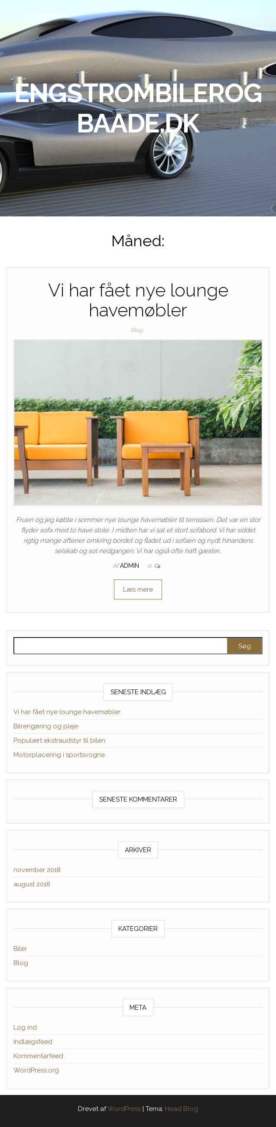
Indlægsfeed (32, 1042)
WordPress (124, 1109)
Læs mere (138, 589)
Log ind (25, 1027)
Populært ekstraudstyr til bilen (59, 740)
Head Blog (181, 1109)
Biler (20, 949)
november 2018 (37, 870)
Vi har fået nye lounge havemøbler (138, 300)
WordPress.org (36, 1070)
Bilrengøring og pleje (45, 726)
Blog (136, 330)
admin (130, 565)
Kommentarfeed (38, 1056)
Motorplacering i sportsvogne (59, 755)
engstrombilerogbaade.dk (138, 108)
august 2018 (31, 884)
